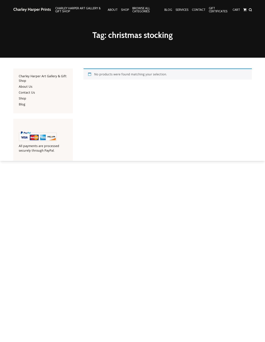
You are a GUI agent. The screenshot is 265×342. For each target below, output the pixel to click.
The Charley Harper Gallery (32, 10)
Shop (22, 98)
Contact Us (27, 92)
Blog (22, 104)
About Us (25, 86)
